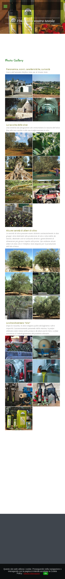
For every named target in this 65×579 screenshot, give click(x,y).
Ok (46, 573)
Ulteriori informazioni (32, 573)
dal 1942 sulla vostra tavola (32, 21)
